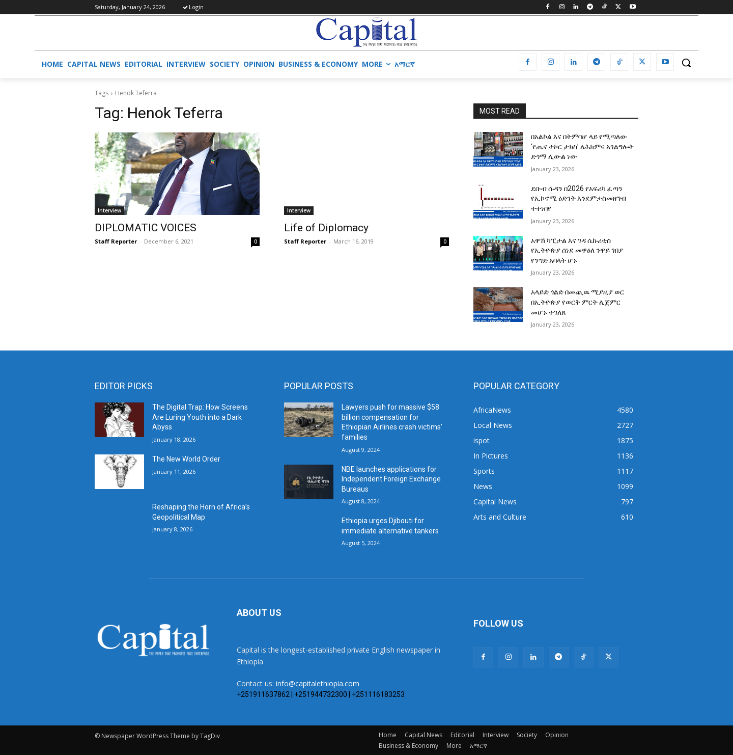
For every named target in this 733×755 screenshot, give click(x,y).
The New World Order (186, 459)
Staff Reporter (116, 241)
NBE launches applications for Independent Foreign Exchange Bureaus (391, 479)
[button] (686, 62)
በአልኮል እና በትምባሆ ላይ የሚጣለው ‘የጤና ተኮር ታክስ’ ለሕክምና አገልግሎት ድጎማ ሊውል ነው (582, 146)
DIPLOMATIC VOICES (145, 228)
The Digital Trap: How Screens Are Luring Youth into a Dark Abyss (200, 417)
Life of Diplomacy (326, 228)
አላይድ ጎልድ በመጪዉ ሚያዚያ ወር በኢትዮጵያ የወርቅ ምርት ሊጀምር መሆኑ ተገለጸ (577, 302)
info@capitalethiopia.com (317, 683)
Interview (109, 210)
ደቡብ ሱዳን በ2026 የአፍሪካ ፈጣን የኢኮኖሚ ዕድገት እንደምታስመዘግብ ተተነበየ (578, 198)
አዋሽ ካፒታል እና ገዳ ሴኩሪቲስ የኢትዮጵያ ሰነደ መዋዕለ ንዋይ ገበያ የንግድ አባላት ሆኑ (577, 250)
